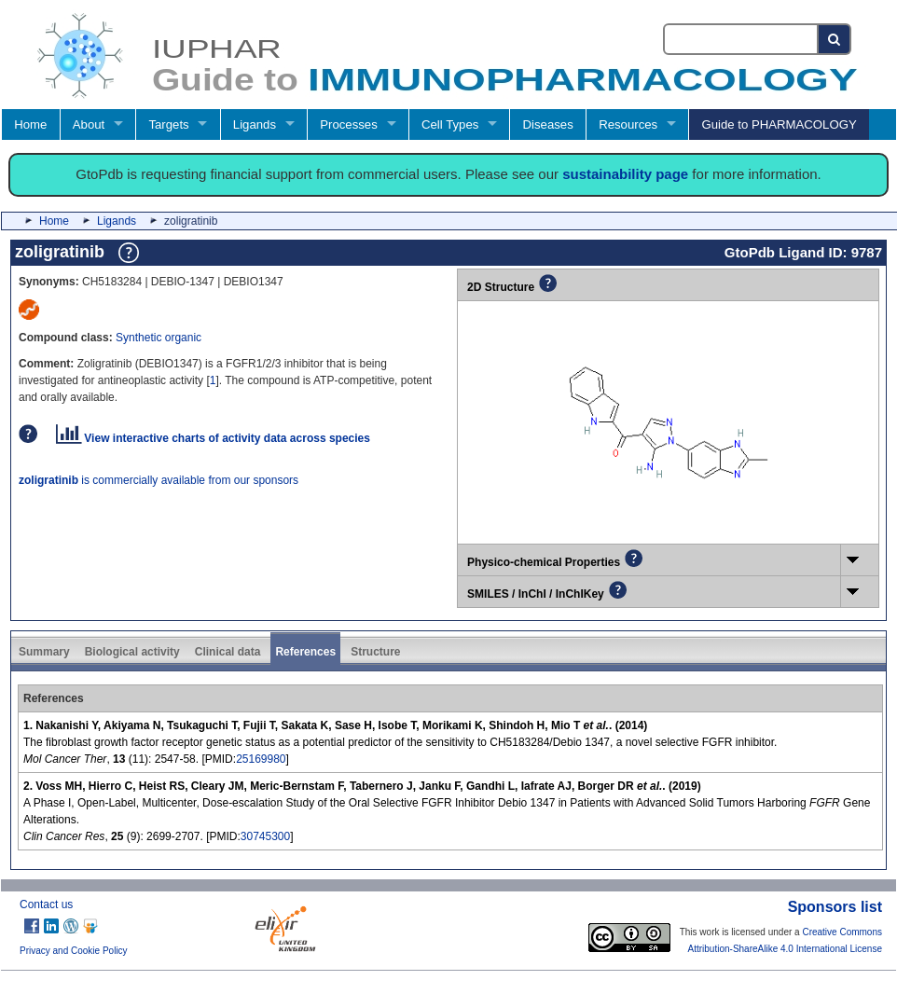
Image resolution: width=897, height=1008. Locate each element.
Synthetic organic (158, 337)
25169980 (260, 759)
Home (30, 124)
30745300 (265, 836)
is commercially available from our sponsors (158, 480)
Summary (44, 651)
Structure (375, 651)
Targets (168, 124)
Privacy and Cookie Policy (74, 951)
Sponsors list (835, 907)
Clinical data (228, 651)
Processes (349, 124)
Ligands (254, 124)
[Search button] (835, 39)
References (305, 651)
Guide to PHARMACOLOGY (778, 124)
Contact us (46, 904)
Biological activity (132, 651)
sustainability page (625, 174)
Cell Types (449, 124)
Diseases (548, 124)
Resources (628, 124)
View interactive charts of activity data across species (213, 438)
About (88, 124)
